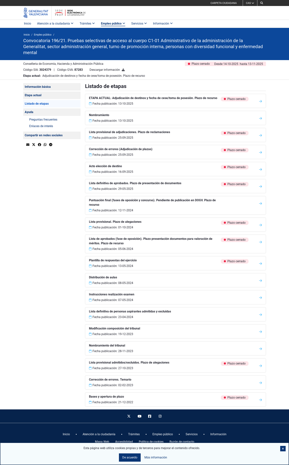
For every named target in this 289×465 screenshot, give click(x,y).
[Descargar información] (123, 70)
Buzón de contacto (182, 441)
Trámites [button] (87, 23)
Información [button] (163, 23)
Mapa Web (102, 441)
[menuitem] (66, 434)
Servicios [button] (139, 23)
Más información (155, 457)
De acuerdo (129, 457)
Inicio (27, 23)
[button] (261, 3)
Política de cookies (151, 441)
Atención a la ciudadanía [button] (55, 23)
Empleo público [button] (113, 23)
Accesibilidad (124, 441)
